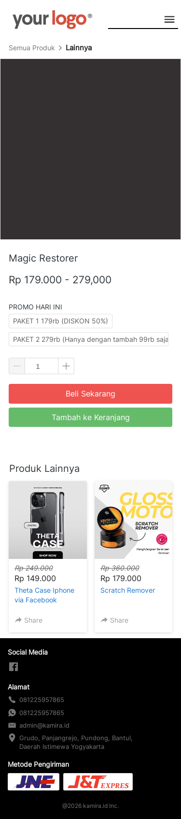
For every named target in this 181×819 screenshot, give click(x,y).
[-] (13, 667)
